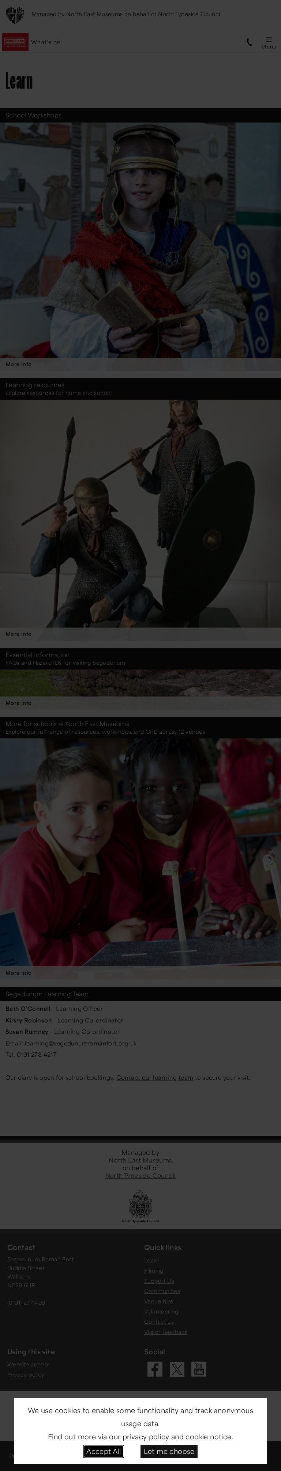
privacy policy (146, 1436)
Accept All (103, 1451)
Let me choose (169, 1451)
